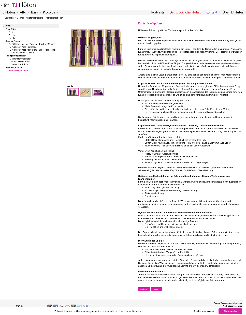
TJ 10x (12, 38)
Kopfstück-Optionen (18, 70)
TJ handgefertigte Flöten (20, 58)
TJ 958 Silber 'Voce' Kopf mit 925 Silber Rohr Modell (32, 49)
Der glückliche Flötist (185, 12)
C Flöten (10, 12)
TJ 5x (11, 32)
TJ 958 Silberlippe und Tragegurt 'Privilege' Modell (32, 44)
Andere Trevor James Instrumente (228, 303)
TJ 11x (12, 35)
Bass (35, 12)
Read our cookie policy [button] (130, 311)
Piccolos (50, 12)
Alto (24, 12)
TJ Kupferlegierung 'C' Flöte (21, 52)
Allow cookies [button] (230, 311)
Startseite (9, 17)
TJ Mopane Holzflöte (18, 64)
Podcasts (157, 12)
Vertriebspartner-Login (232, 306)
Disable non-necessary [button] (204, 311)
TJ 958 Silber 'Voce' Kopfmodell (23, 47)
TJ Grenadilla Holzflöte (19, 61)
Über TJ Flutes (232, 12)
